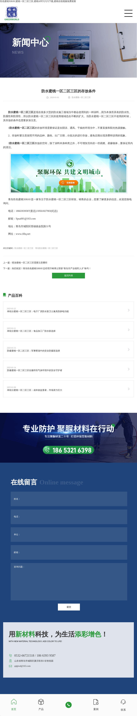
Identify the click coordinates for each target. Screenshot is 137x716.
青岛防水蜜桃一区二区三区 (46, 248)
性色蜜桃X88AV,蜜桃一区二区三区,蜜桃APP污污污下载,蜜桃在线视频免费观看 (38, 1)
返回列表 (68, 275)
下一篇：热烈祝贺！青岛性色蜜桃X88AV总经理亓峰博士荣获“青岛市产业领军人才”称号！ (47, 268)
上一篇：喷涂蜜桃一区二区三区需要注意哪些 (25, 263)
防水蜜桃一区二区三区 (23, 248)
